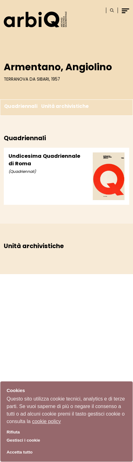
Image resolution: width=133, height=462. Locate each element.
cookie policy (46, 421)
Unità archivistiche (65, 106)
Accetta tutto (20, 452)
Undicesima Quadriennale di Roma (44, 159)
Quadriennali (20, 106)
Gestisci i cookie (23, 440)
